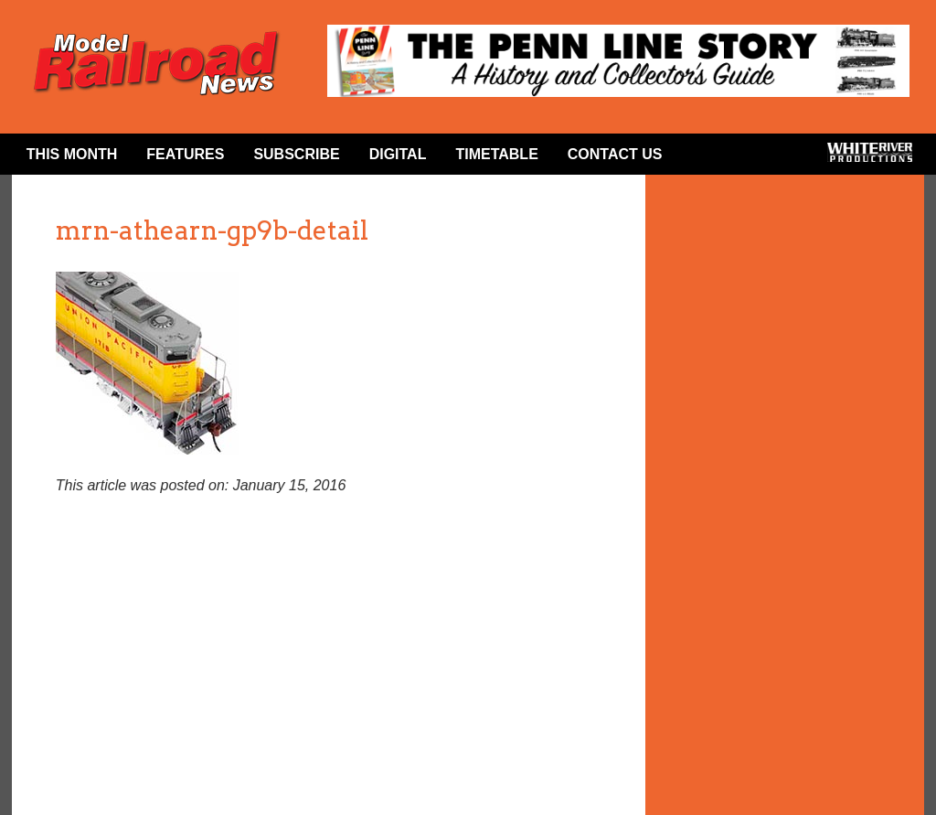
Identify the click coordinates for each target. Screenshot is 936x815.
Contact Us (615, 154)
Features (185, 154)
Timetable (496, 154)
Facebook (706, 158)
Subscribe (296, 154)
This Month (72, 154)
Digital (398, 154)
